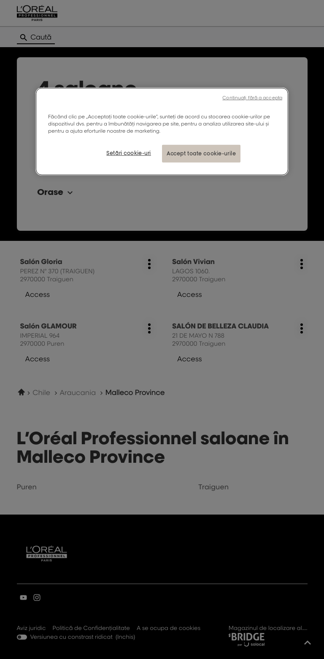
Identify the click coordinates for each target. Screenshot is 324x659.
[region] (162, 132)
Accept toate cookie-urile (201, 153)
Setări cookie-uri (128, 153)
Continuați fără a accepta (252, 98)
